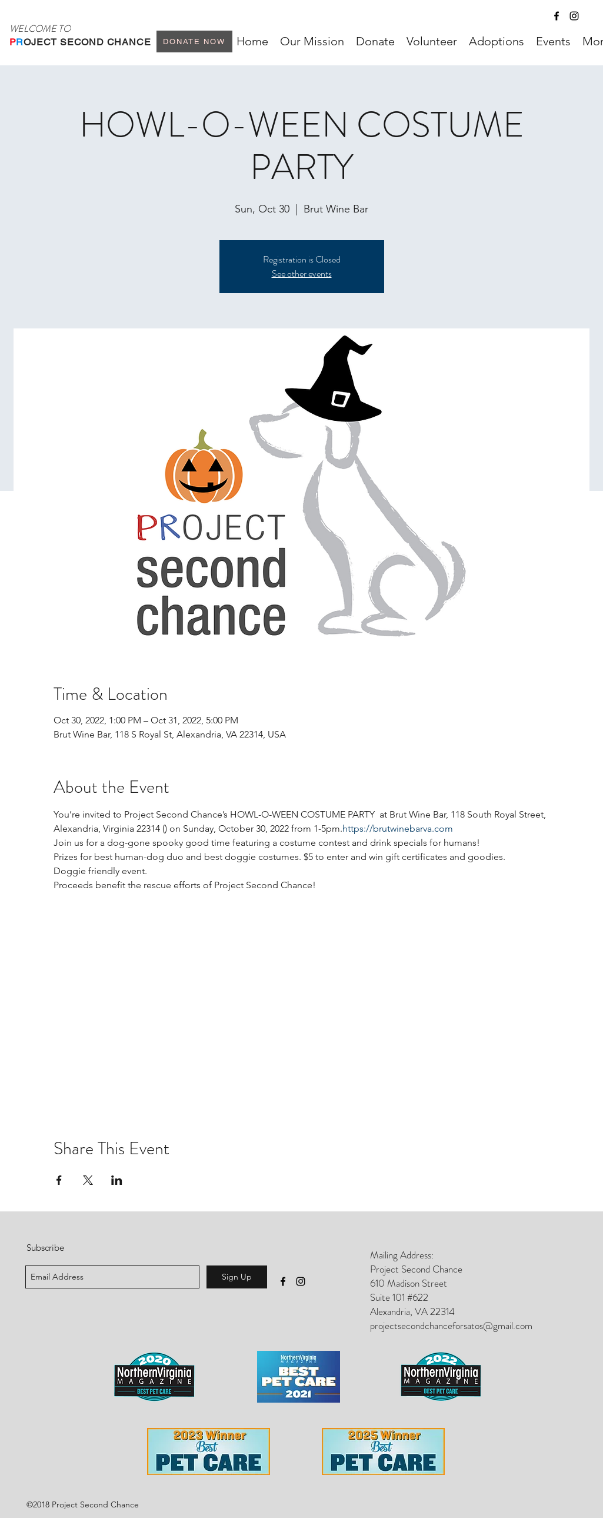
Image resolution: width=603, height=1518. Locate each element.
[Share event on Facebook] (59, 1180)
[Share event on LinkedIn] (116, 1180)
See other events (302, 273)
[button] (496, 41)
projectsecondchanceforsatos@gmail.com (451, 1325)
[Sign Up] (236, 1276)
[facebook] (556, 16)
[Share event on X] (88, 1180)
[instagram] (574, 16)
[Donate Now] (194, 41)
